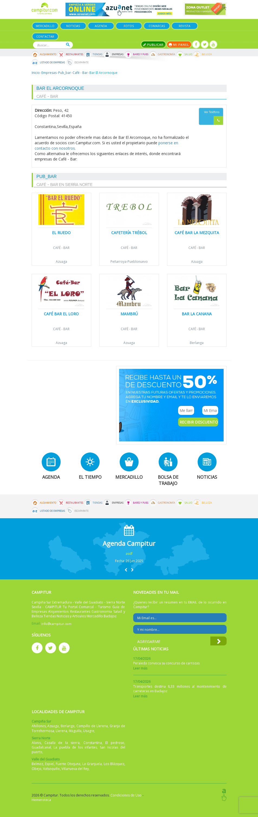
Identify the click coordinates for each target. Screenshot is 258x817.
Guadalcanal (41, 747)
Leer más (140, 668)
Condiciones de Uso (126, 795)
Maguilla (75, 731)
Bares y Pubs (140, 54)
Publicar (153, 44)
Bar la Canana (197, 313)
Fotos (129, 26)
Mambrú (129, 313)
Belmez (37, 764)
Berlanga (197, 342)
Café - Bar (80, 72)
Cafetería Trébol (129, 232)
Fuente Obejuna (68, 764)
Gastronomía (166, 54)
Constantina (92, 742)
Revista (184, 26)
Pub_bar (64, 72)
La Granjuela (92, 764)
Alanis (36, 742)
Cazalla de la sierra (62, 742)
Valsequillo (51, 768)
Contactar (45, 36)
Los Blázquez (114, 764)
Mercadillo (45, 26)
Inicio (36, 72)
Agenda (101, 26)
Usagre (88, 731)
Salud (188, 54)
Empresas (117, 54)
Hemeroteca (41, 800)
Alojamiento (48, 54)
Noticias (73, 26)
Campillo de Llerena (92, 726)
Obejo (36, 768)
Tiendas (97, 54)
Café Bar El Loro (61, 313)
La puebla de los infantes (75, 747)
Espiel (49, 764)
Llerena (61, 731)
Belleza (207, 54)
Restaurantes (74, 54)
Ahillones (39, 726)
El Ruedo (61, 232)
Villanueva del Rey (75, 768)
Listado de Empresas (52, 62)
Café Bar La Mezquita (197, 232)
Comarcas (157, 26)
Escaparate (81, 62)
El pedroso (114, 742)
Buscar (68, 44)
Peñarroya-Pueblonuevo (129, 261)
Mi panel (179, 44)
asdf (129, 553)
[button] (126, 570)
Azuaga (61, 261)
